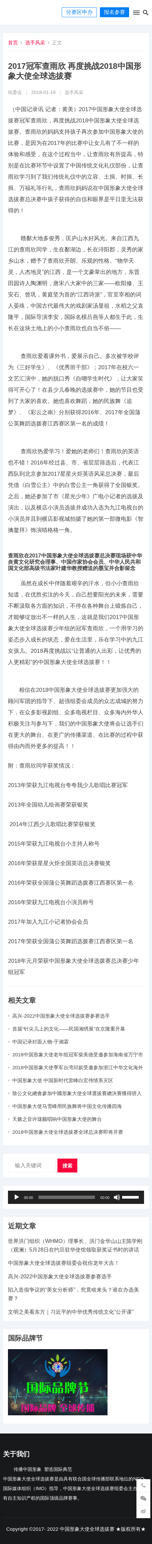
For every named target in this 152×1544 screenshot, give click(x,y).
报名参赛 (114, 12)
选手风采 (35, 42)
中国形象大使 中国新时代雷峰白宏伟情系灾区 (62, 1080)
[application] (76, 1197)
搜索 (67, 1166)
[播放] (16, 1197)
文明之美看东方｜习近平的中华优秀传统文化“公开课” (71, 1312)
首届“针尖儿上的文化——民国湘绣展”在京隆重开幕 (68, 1029)
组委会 (15, 92)
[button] (136, 14)
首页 (13, 42)
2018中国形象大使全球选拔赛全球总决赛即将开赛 (67, 1132)
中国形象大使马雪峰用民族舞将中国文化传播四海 (67, 1106)
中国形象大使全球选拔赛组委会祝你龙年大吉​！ (63, 1263)
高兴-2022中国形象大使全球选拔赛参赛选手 (61, 1016)
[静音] (117, 1197)
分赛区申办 (79, 12)
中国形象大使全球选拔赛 (87, 1529)
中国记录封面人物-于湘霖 (40, 1041)
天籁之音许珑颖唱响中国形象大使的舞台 (57, 1119)
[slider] (66, 1197)
